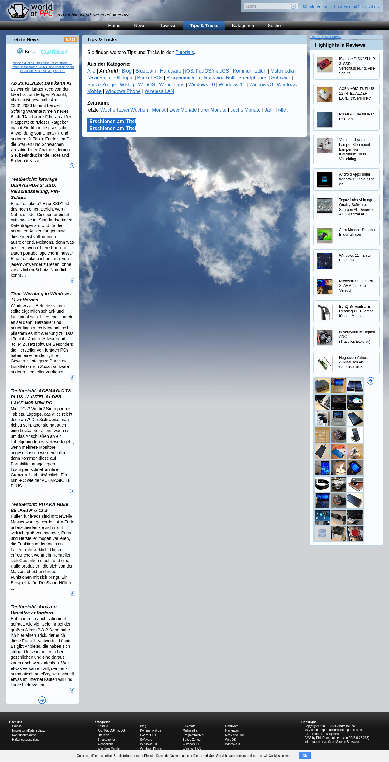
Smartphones (252, 77)
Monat (159, 109)
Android (103, 726)
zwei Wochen (134, 109)
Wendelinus (171, 84)
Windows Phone (123, 91)
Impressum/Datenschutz (357, 6)
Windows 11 (232, 84)
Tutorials (185, 52)
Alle (91, 71)
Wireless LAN (159, 91)
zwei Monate (184, 109)
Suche (274, 25)
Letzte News (25, 39)
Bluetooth (146, 71)
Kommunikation (249, 71)
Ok (304, 755)
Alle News (42, 700)
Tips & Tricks (204, 25)
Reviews (168, 25)
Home (114, 25)
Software (280, 77)
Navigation (98, 77)
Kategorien (243, 25)
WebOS (146, 84)
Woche (108, 109)
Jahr (270, 109)
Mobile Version (317, 6)
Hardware (170, 71)
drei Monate (214, 109)
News (140, 25)
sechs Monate (246, 109)
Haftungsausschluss (26, 739)
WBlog (127, 84)
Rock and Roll (219, 77)
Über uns (15, 722)
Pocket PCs (150, 77)
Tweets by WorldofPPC (325, 37)
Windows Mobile (109, 748)
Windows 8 (261, 84)
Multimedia (282, 71)
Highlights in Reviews (340, 45)
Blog (127, 71)
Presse (17, 726)
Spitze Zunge (101, 84)
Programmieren (183, 77)
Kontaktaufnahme (24, 735)
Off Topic (123, 77)
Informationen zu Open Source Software (332, 741)
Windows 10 (201, 84)
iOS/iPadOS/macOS (207, 71)
